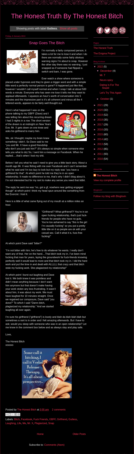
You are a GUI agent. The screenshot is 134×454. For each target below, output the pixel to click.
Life (19, 423)
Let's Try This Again (110, 92)
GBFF (52, 419)
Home (40, 434)
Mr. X (30, 423)
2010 (100, 158)
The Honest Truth (103, 48)
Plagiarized (41, 423)
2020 (100, 110)
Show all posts (68, 28)
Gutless (73, 419)
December (106, 71)
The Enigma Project (104, 53)
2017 (100, 124)
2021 (100, 105)
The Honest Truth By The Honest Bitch (67, 16)
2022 (100, 66)
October (105, 99)
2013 (100, 144)
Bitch (17, 419)
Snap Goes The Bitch (47, 43)
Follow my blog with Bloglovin (109, 196)
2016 (100, 129)
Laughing (10, 423)
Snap (51, 423)
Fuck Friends (41, 419)
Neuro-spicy (106, 80)
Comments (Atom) (54, 445)
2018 (100, 119)
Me (24, 423)
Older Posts (79, 434)
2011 (100, 154)
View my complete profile (107, 180)
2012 (100, 149)
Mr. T (102, 75)
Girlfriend (62, 419)
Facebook (26, 419)
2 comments (59, 409)
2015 (100, 134)
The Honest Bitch (27, 409)
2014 (100, 139)
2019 (100, 115)
